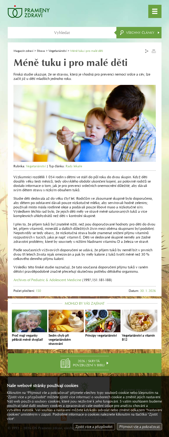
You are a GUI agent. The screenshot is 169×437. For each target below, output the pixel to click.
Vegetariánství (58, 51)
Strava (41, 51)
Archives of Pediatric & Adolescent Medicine (47, 280)
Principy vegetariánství (102, 324)
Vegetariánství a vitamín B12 (139, 326)
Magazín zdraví (23, 51)
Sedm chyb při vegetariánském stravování (66, 328)
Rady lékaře (74, 166)
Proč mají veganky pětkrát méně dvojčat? (29, 326)
